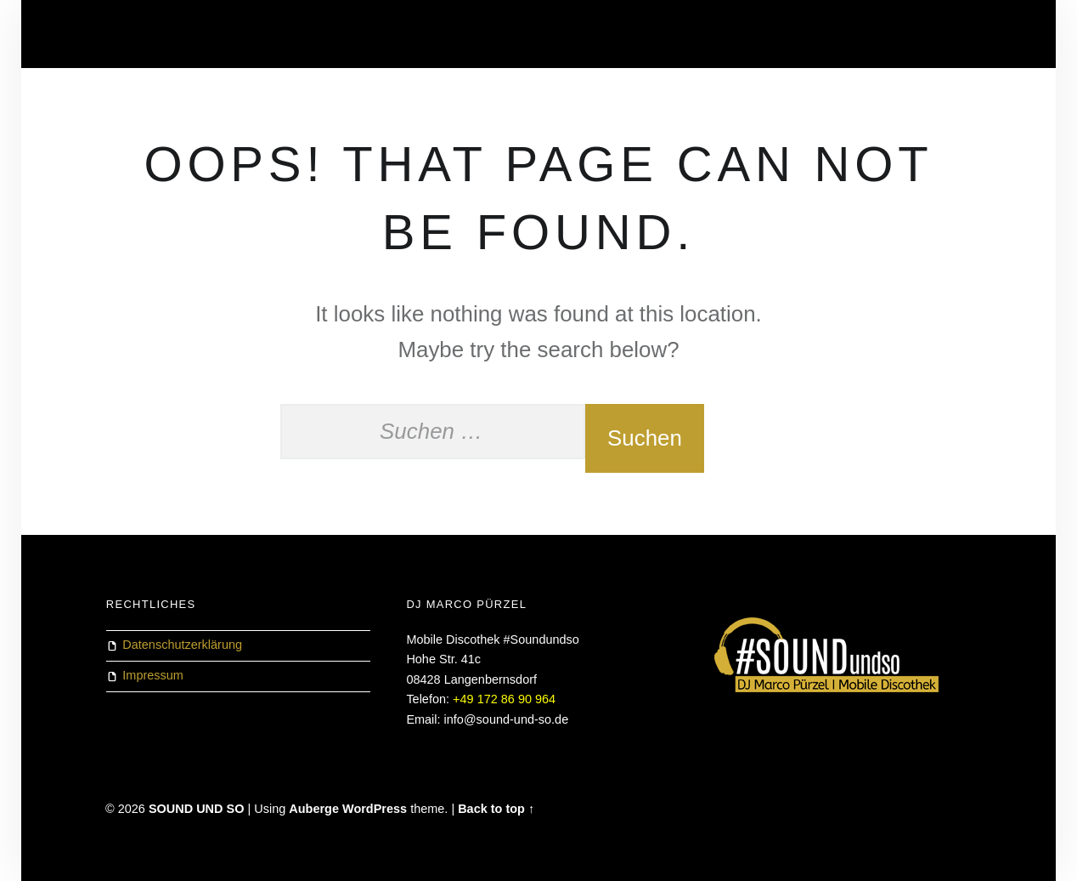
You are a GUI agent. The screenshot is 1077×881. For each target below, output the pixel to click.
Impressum (152, 675)
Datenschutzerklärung (182, 644)
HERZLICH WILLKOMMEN (278, 34)
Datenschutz (146, 34)
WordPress (374, 809)
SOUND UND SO (197, 809)
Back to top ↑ (496, 809)
